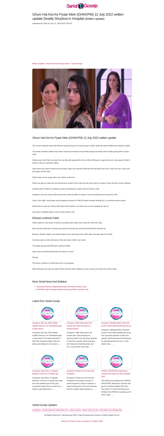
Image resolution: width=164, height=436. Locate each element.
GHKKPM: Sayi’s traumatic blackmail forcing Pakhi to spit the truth (62, 289)
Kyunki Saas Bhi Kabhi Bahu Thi (55, 410)
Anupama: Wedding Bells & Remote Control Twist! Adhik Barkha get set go (116, 324)
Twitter (95, 421)
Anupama (36, 410)
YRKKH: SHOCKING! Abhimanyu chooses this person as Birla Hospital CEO (115, 374)
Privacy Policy (75, 421)
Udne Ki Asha (75, 410)
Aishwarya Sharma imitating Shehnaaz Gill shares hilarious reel (61, 287)
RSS (101, 421)
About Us (65, 421)
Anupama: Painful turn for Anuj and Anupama (80, 372)
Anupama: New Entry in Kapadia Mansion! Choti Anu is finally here (45, 372)
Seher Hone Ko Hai (90, 410)
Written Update (38, 64)
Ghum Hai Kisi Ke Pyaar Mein (57, 64)
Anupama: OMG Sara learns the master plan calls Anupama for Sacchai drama (79, 326)
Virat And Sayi (77, 64)
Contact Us (86, 421)
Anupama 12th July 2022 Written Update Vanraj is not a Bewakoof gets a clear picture (47, 326)
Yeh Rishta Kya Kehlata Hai (110, 410)
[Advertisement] (82, 42)
